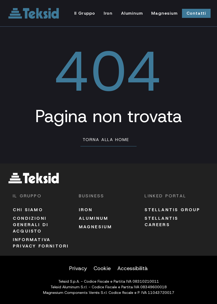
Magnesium (95, 227)
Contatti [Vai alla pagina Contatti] (196, 13)
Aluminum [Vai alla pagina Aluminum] (132, 13)
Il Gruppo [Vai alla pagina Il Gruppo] (84, 13)
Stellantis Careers (161, 221)
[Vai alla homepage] (33, 13)
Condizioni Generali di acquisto (30, 224)
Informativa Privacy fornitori (41, 243)
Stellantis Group (172, 210)
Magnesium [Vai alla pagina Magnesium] (164, 13)
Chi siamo (28, 210)
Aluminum (93, 218)
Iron (86, 210)
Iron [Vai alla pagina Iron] (108, 13)
